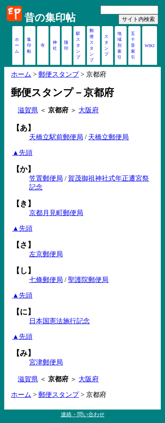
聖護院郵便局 (88, 279)
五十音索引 (133, 45)
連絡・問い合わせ (83, 414)
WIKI (149, 45)
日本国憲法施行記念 (59, 321)
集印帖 (29, 45)
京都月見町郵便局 (56, 212)
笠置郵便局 (46, 178)
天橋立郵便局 (108, 137)
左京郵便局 (46, 254)
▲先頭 (22, 152)
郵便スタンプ (58, 74)
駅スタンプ (78, 45)
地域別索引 (119, 45)
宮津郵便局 (46, 362)
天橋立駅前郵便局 (56, 137)
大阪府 (88, 110)
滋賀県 (28, 110)
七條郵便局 (46, 279)
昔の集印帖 (50, 17)
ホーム (17, 45)
